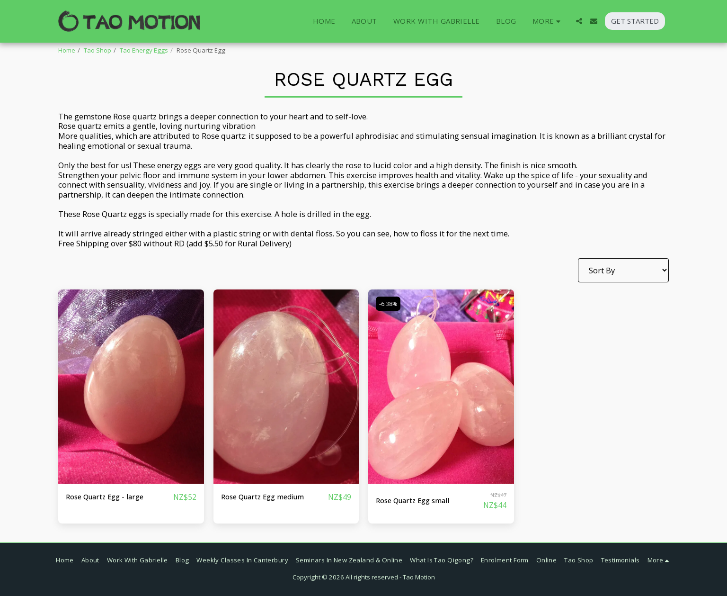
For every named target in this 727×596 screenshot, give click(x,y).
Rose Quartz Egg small (417, 500)
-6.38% (390, 303)
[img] (131, 386)
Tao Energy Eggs (144, 50)
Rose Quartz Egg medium (268, 496)
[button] (579, 21)
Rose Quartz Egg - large (109, 496)
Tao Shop (97, 50)
